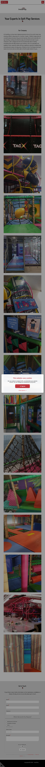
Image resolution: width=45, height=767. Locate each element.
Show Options (22, 390)
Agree (22, 386)
